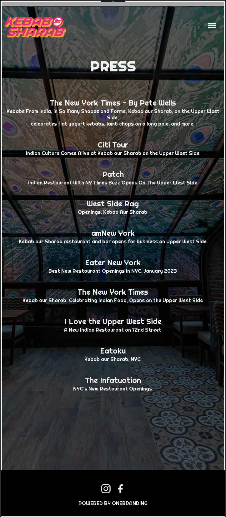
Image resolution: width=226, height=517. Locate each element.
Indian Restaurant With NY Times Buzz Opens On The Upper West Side (113, 177)
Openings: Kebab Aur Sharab (113, 206)
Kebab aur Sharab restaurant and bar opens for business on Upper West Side (113, 236)
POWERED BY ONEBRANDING (113, 503)
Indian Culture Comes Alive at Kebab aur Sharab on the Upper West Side (113, 147)
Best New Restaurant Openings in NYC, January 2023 (113, 265)
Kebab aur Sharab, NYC (113, 353)
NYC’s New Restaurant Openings (113, 383)
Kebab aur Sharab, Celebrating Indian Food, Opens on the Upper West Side (113, 295)
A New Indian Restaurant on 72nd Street (113, 324)
